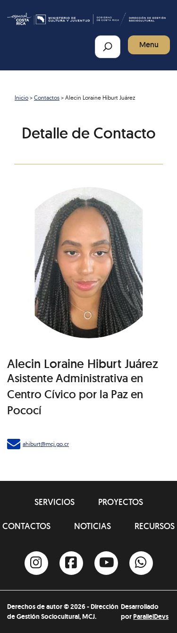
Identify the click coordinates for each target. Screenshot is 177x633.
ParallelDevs (151, 616)
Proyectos (120, 501)
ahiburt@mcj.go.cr (46, 443)
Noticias (92, 526)
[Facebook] (71, 563)
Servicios (54, 501)
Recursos (155, 526)
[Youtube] (106, 563)
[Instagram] (36, 563)
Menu (149, 45)
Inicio (21, 97)
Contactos (46, 97)
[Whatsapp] (141, 563)
